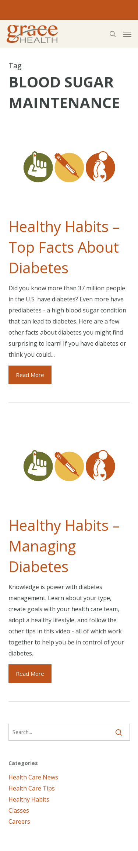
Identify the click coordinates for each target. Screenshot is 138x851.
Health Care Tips (31, 788)
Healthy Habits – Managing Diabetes (64, 546)
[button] (127, 34)
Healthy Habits (28, 799)
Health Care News (33, 777)
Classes (18, 810)
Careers (19, 821)
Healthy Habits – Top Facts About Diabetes (64, 247)
